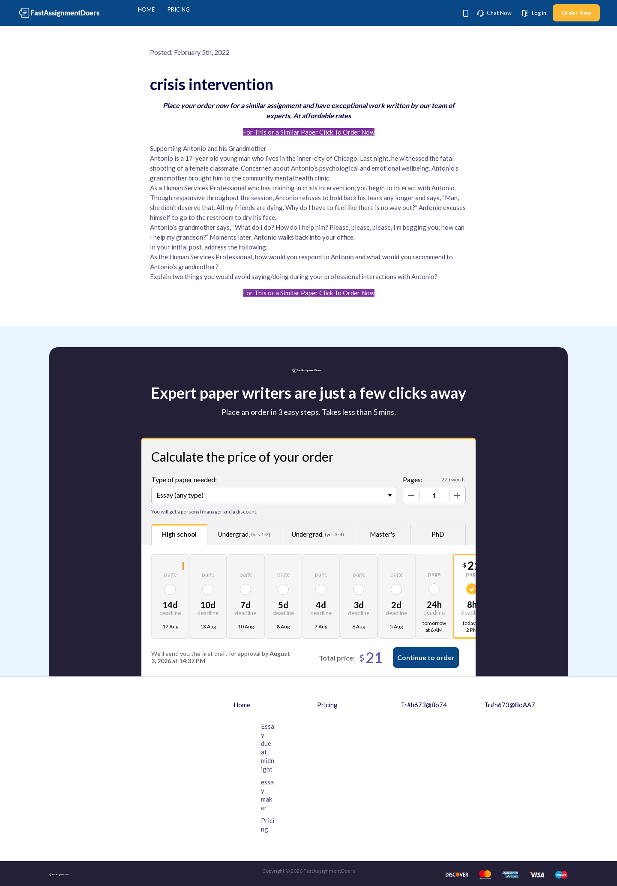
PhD (437, 534)
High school (179, 534)
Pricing (179, 9)
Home (146, 9)
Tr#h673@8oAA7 (509, 705)
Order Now (576, 12)
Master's (382, 534)
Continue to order (426, 657)
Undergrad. (244, 534)
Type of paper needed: (184, 479)
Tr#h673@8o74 (424, 705)
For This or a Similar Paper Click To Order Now (308, 132)
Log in (534, 12)
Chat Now (494, 12)
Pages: (412, 479)
